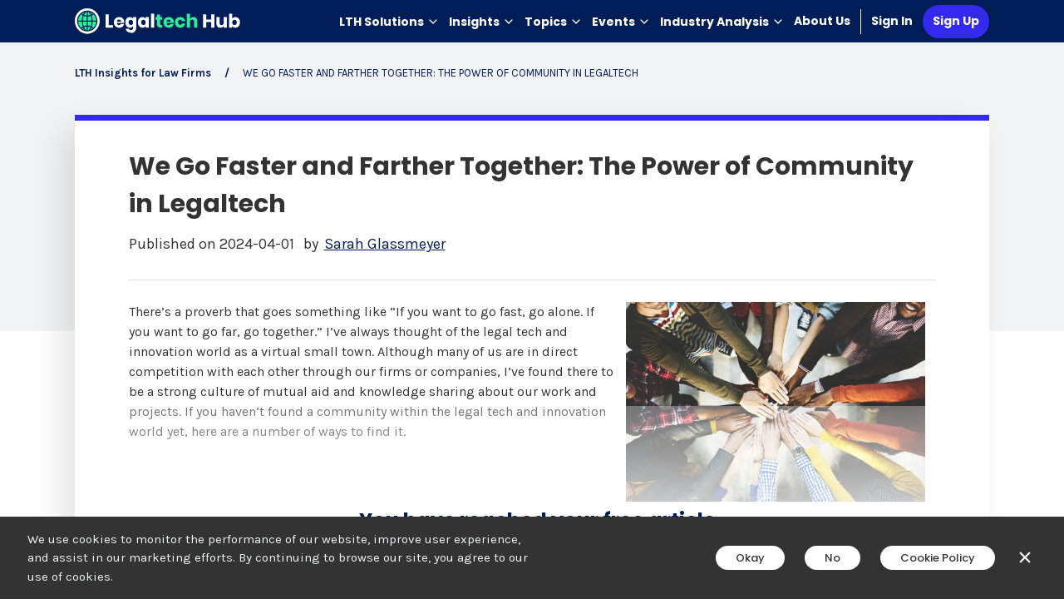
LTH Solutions (389, 21)
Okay (750, 558)
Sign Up (956, 20)
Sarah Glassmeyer (385, 244)
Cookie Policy (937, 558)
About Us (822, 20)
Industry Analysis (722, 21)
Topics (553, 21)
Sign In (892, 20)
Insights (482, 21)
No (832, 558)
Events (621, 21)
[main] (532, 299)
